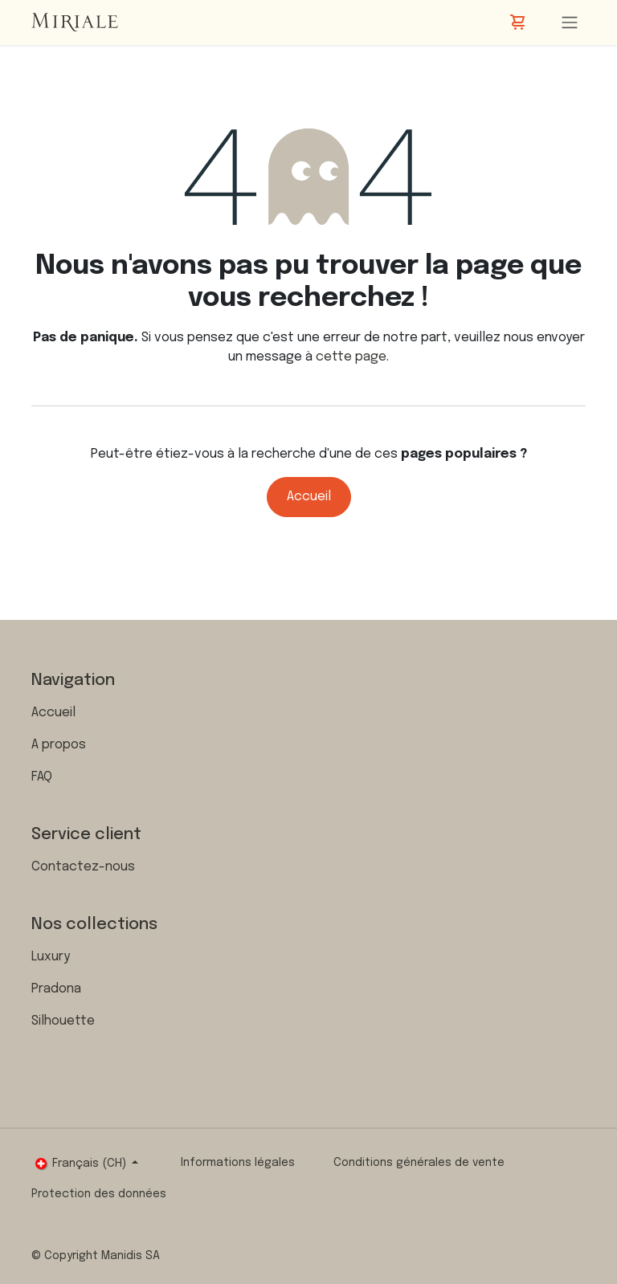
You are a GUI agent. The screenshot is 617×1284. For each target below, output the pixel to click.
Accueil (309, 496)
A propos (58, 745)
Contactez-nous (83, 867)
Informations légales (238, 1162)
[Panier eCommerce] (519, 22)
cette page (351, 357)
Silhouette (63, 1021)
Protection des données (98, 1194)
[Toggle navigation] (570, 22)
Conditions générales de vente (419, 1162)
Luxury (50, 957)
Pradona (56, 989)
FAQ (41, 777)
